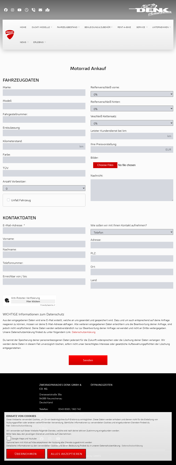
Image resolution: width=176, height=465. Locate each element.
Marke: (7, 87)
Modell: (7, 100)
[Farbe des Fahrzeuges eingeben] (44, 160)
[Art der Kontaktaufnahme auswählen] (132, 253)
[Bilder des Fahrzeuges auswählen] (132, 165)
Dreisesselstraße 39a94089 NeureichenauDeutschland (50, 398)
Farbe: (7, 154)
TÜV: (6, 168)
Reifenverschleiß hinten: (105, 101)
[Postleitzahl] (132, 280)
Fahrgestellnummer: (15, 114)
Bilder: (95, 157)
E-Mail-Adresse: (14, 246)
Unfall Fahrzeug (21, 200)
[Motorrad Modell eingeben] (44, 106)
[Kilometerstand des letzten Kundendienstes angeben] (128, 136)
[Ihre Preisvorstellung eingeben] (127, 149)
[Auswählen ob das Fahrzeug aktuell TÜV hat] (44, 173)
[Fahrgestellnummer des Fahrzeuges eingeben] (44, 119)
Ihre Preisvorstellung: (104, 144)
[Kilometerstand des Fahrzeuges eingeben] (40, 146)
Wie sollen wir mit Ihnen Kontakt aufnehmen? (119, 246)
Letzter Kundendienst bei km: (109, 130)
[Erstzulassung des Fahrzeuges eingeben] (44, 133)
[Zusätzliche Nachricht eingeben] (132, 190)
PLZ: (93, 274)
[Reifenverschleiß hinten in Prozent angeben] (132, 108)
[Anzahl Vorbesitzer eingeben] (44, 188)
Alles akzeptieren (66, 454)
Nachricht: (97, 175)
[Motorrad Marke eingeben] (44, 92)
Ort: (93, 288)
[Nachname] (44, 276)
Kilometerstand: (12, 141)
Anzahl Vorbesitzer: (14, 181)
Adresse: (96, 261)
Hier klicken (33, 301)
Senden (88, 360)
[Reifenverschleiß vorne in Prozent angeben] (132, 94)
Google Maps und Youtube (24, 438)
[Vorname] (44, 265)
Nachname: (10, 271)
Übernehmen (26, 454)
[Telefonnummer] (44, 289)
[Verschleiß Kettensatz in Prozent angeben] (132, 123)
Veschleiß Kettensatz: (104, 116)
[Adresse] (132, 266)
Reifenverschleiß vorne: (105, 87)
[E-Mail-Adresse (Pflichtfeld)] (44, 252)
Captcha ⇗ (47, 305)
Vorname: (8, 260)
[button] (41, 27)
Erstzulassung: (11, 127)
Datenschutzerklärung (83, 332)
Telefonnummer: (13, 284)
